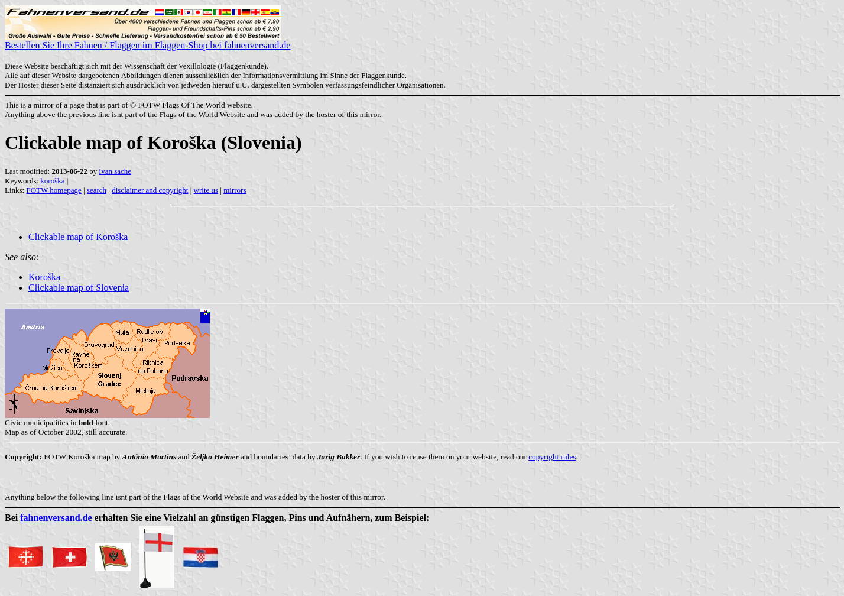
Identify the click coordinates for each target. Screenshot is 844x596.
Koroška (44, 277)
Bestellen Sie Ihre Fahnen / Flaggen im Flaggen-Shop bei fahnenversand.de (147, 41)
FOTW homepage (53, 190)
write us (206, 190)
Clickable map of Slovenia (78, 288)
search (96, 190)
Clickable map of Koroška (78, 237)
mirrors (234, 190)
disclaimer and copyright (150, 190)
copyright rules (552, 456)
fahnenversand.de (56, 518)
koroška (52, 180)
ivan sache (115, 171)
